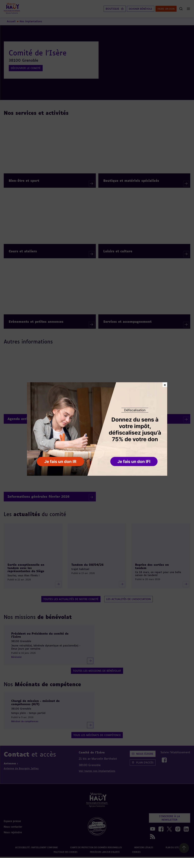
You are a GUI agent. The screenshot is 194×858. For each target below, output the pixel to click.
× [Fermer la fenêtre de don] (165, 384)
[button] (134, 461)
